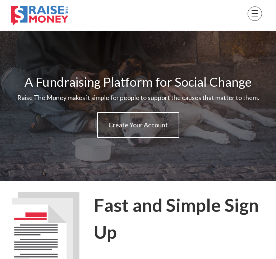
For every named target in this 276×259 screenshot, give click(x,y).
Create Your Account (138, 125)
